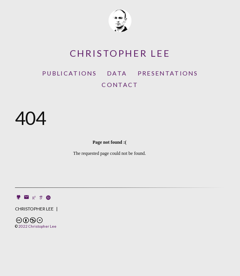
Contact (120, 84)
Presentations (168, 73)
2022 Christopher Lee (37, 226)
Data (117, 73)
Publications (69, 73)
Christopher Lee (120, 53)
